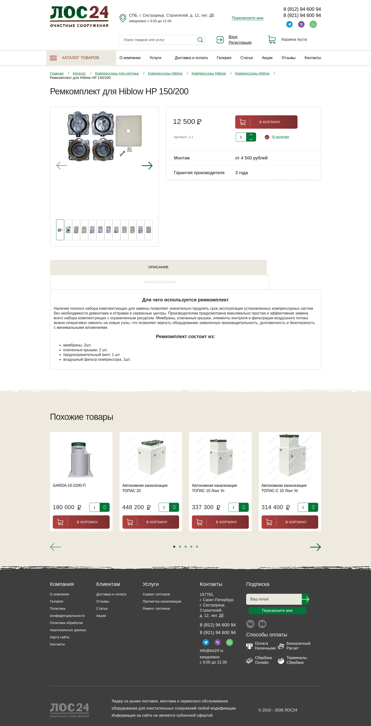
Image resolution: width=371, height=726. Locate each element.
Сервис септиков (158, 585)
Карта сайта (61, 635)
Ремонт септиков (158, 599)
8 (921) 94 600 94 (302, 15)
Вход (233, 37)
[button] (174, 537)
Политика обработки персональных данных (68, 620)
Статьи (246, 58)
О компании (130, 58)
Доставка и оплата (191, 58)
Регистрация (240, 43)
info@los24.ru (211, 643)
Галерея (224, 58)
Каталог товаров (74, 58)
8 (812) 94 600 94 (302, 9)
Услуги (155, 58)
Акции (267, 58)
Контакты (313, 58)
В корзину (257, 122)
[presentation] (61, 165)
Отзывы (289, 58)
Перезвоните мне (248, 18)
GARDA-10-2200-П (69, 476)
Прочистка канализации (164, 592)
